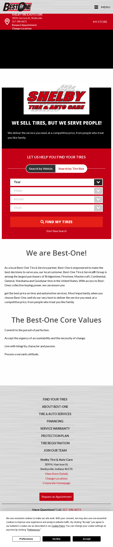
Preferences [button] (33, 530)
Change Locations (22, 28)
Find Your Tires (55, 399)
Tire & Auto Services (55, 414)
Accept (86, 539)
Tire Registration (55, 443)
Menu (105, 7)
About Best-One (55, 407)
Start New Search (56, 231)
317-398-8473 (19, 21)
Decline (56, 539)
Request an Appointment (57, 496)
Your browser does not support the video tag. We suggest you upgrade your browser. (56, 58)
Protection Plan (55, 436)
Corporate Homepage (56, 483)
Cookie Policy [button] (58, 526)
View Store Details (56, 473)
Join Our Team (55, 450)
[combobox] (56, 182)
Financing (55, 421)
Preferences (26, 539)
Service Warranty (55, 428)
